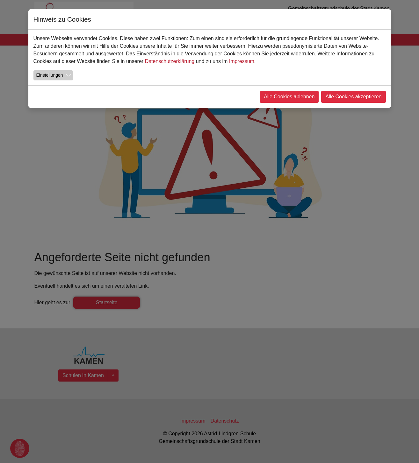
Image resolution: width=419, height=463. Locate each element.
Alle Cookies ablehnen (289, 96)
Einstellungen (49, 75)
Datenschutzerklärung (170, 61)
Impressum (241, 61)
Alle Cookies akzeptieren (353, 96)
